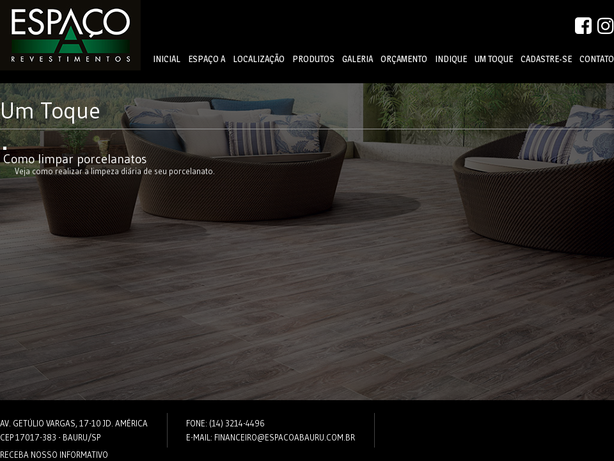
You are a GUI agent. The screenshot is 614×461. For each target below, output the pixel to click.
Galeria (357, 58)
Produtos (313, 58)
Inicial (166, 58)
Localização (259, 58)
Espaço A (206, 58)
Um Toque (494, 58)
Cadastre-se (546, 58)
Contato (596, 58)
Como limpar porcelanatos (74, 158)
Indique (451, 58)
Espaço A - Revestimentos (70, 35)
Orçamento (404, 58)
